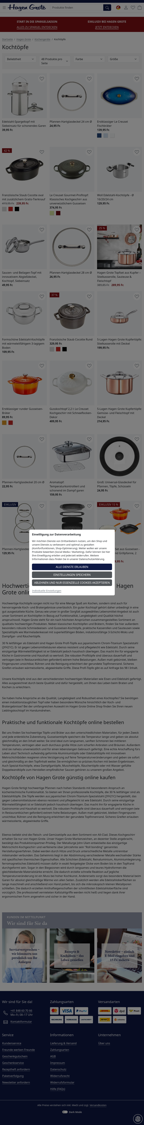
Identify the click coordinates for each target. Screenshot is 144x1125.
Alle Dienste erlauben (72, 567)
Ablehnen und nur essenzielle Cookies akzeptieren (72, 583)
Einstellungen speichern (72, 575)
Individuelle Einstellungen (46, 590)
